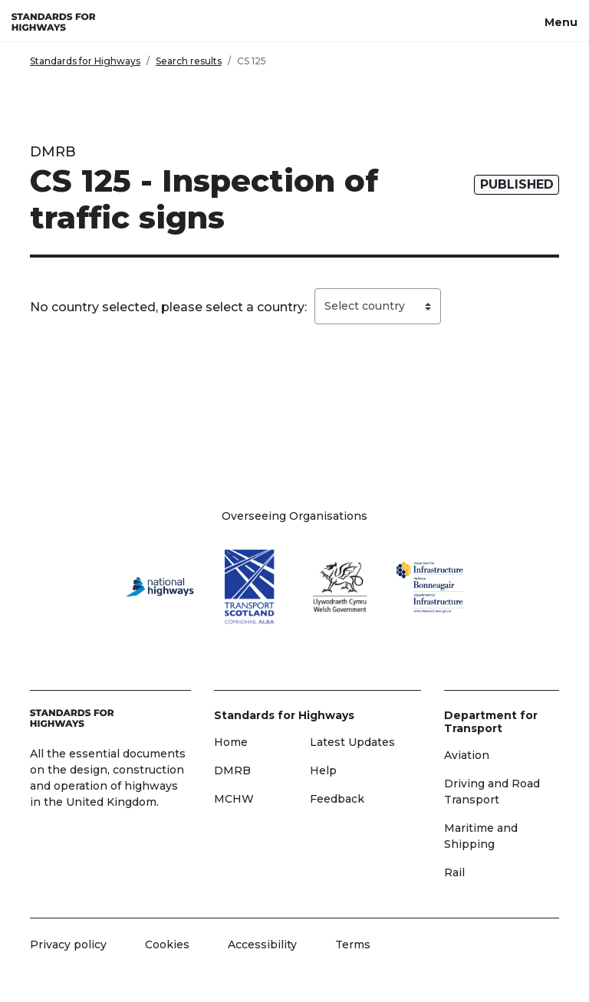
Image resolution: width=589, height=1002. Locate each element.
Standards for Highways (85, 61)
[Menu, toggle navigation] (561, 20)
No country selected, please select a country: (168, 307)
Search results (189, 61)
